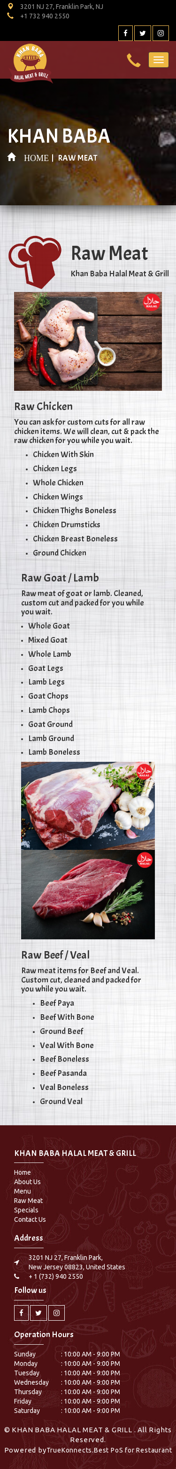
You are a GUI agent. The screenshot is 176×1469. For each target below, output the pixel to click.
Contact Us (30, 1219)
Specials (26, 1210)
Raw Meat (28, 1200)
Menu (22, 1191)
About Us (27, 1182)
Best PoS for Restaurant (133, 1450)
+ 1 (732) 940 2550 (56, 1276)
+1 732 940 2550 (44, 16)
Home (22, 1172)
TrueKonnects (69, 1450)
